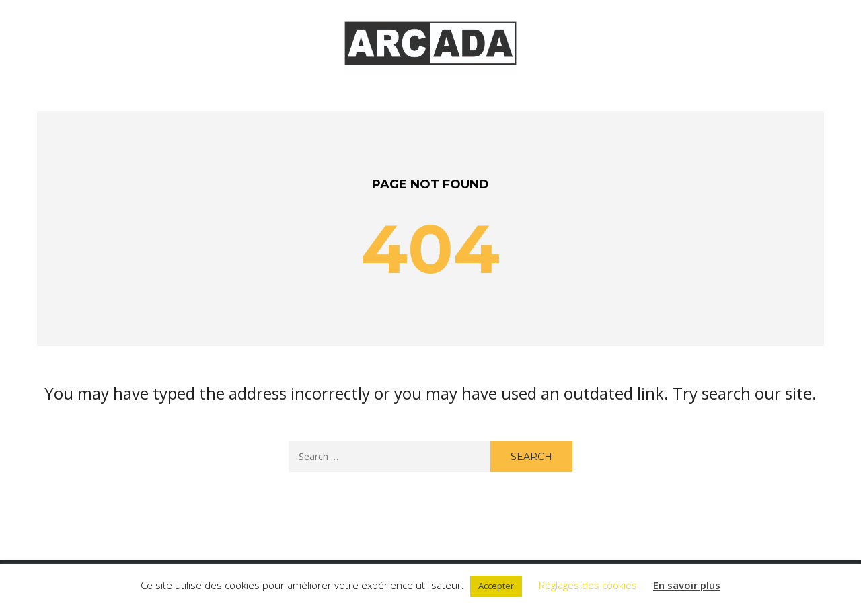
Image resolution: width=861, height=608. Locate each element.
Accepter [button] (496, 586)
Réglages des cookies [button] (588, 585)
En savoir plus (686, 585)
